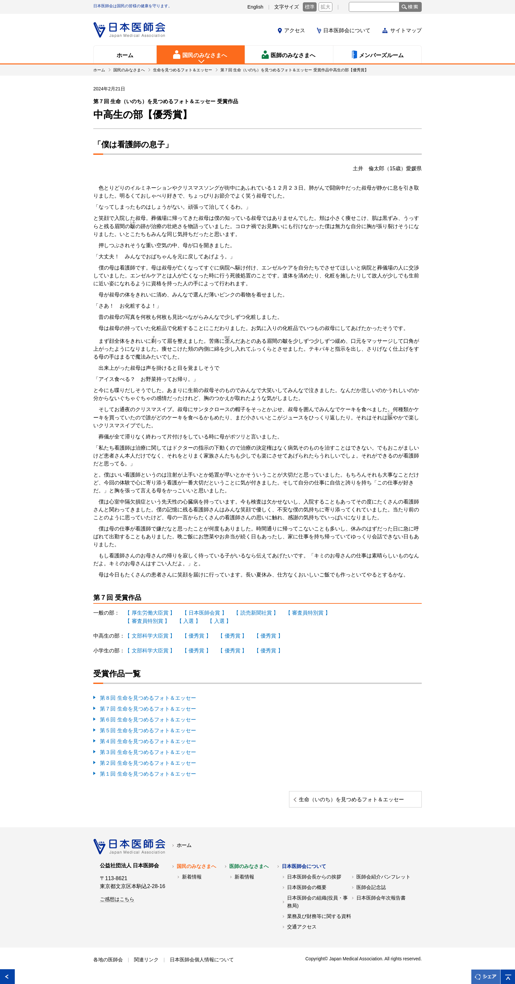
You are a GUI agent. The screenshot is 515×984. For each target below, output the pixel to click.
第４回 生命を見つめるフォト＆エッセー (148, 738)
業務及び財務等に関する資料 (319, 920)
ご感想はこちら (117, 903)
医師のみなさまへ (249, 870)
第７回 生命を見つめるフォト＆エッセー (148, 707)
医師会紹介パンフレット (383, 880)
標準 (310, 7)
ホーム (184, 849)
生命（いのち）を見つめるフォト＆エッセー (371, 799)
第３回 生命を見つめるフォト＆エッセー (148, 749)
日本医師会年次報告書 (381, 901)
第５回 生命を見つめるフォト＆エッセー (148, 728)
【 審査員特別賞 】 (307, 612)
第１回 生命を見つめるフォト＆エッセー (148, 770)
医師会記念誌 (371, 891)
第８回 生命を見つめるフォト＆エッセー (148, 696)
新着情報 (192, 880)
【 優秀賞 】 (196, 635)
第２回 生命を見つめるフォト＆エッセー (148, 759)
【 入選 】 (188, 620)
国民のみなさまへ (196, 870)
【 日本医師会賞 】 (204, 612)
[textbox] (374, 7)
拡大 (325, 7)
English (255, 7)
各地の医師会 (108, 963)
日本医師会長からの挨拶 (314, 880)
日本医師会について (346, 30)
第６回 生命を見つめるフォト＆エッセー (148, 717)
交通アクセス (302, 930)
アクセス (294, 30)
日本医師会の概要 (306, 891)
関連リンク (146, 963)
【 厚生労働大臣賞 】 (150, 612)
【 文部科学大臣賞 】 (150, 635)
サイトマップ (406, 30)
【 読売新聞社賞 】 (256, 612)
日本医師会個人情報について (202, 963)
